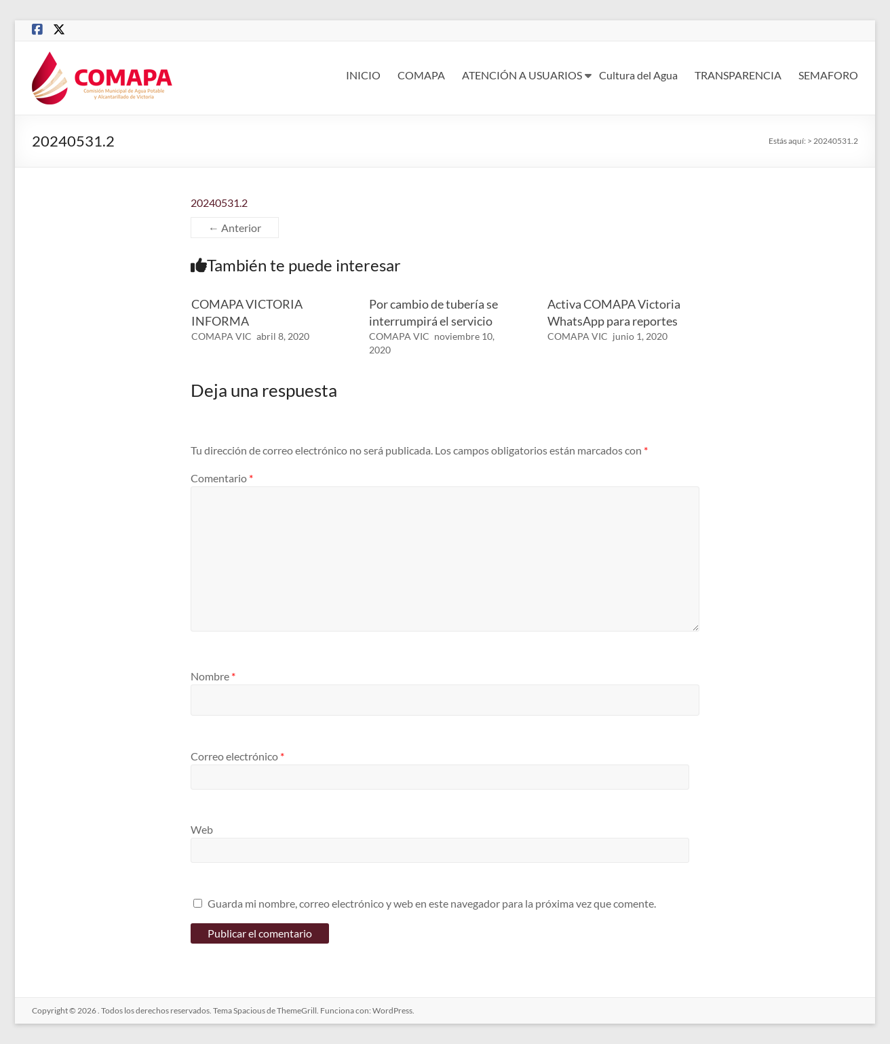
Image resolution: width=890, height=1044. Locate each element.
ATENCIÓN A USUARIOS (522, 75)
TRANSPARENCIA (738, 75)
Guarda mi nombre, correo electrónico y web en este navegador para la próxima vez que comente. (432, 903)
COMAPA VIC (221, 336)
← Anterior (234, 227)
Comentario (222, 477)
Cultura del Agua (638, 75)
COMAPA (421, 75)
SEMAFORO (828, 75)
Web (202, 829)
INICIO (363, 75)
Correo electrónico (237, 756)
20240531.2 (219, 202)
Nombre (213, 676)
